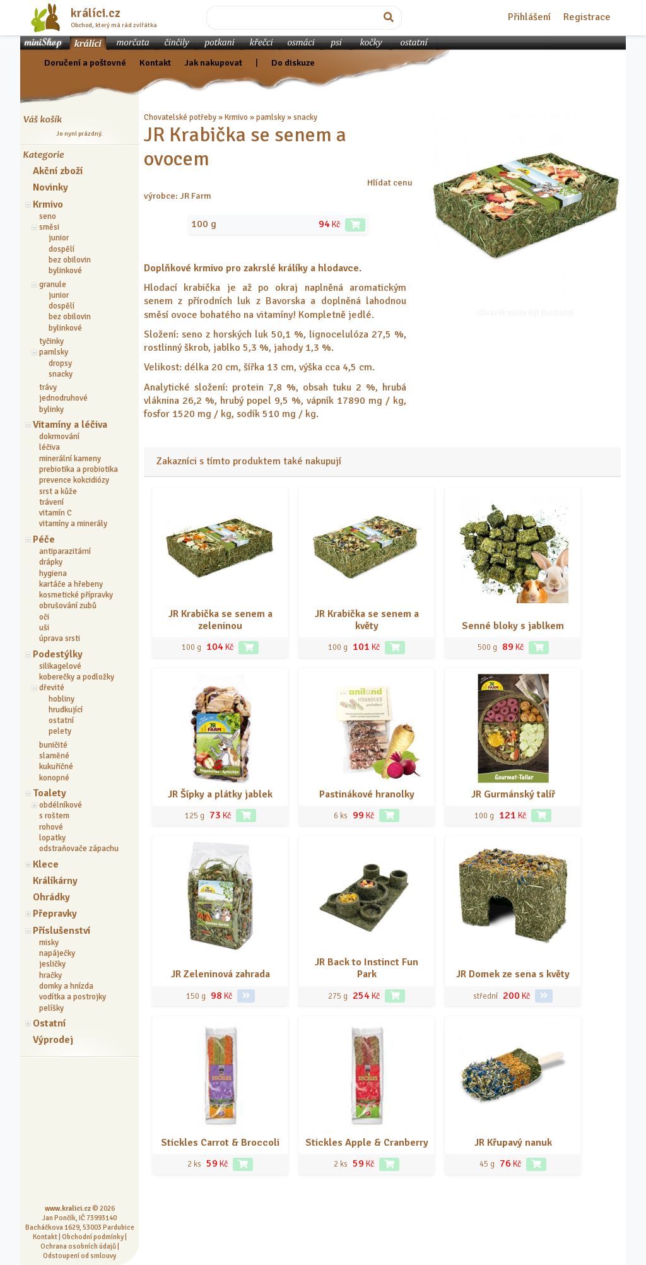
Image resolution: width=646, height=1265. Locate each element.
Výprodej (53, 1039)
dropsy (60, 363)
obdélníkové (60, 805)
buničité (53, 745)
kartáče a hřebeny (71, 584)
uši (44, 628)
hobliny (61, 699)
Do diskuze (293, 62)
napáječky (57, 953)
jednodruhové (63, 398)
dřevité (51, 688)
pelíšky (51, 1008)
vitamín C (55, 513)
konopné (54, 778)
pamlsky (53, 352)
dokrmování (59, 437)
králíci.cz (95, 13)
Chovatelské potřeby (180, 117)
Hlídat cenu (390, 182)
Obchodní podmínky (93, 1236)
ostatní (61, 720)
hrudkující (66, 710)
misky (49, 943)
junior (59, 238)
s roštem (54, 816)
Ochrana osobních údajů (78, 1246)
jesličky (52, 964)
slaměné (54, 756)
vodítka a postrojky (72, 997)
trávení (51, 502)
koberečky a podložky (76, 677)
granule (52, 284)
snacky (61, 374)
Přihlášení (529, 17)
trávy (48, 387)
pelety (60, 731)
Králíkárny (55, 880)
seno (47, 216)
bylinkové (65, 271)
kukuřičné (56, 767)
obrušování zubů (68, 606)
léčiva (49, 447)
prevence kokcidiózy (74, 480)
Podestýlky (58, 654)
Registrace (587, 17)
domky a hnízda (66, 986)
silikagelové (60, 666)
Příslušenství (61, 930)
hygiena (53, 573)
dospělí (61, 249)
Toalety (49, 793)
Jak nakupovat (213, 62)
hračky (50, 975)
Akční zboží (58, 171)
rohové (51, 827)
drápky (50, 562)
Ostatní (49, 1023)
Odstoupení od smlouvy (79, 1255)
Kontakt (155, 62)
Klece (46, 864)
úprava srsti (59, 638)
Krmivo (48, 204)
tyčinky (51, 341)
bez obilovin (70, 260)
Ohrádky (51, 897)
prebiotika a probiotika (78, 469)
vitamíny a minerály (73, 524)
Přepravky (55, 913)
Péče (44, 539)
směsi (49, 227)
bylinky (51, 409)
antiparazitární (65, 551)
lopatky (52, 838)
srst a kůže (58, 491)
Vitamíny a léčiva (70, 424)
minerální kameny (70, 459)
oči (44, 617)
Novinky (50, 187)
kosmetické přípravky (76, 595)
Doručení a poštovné (85, 62)
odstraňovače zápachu (79, 849)
